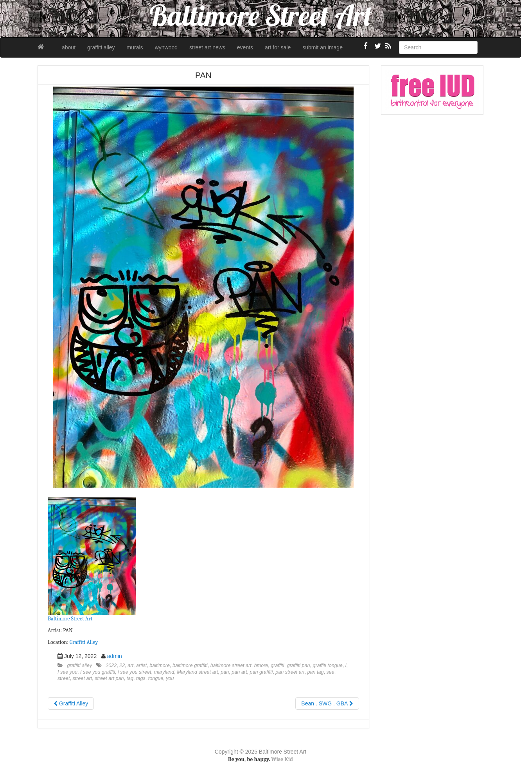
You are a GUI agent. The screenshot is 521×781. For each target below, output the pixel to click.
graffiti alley (101, 47)
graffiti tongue (327, 665)
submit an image (322, 47)
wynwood (166, 47)
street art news (207, 47)
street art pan (109, 678)
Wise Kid (282, 759)
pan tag (315, 672)
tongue (155, 678)
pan (225, 672)
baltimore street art (231, 665)
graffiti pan (298, 665)
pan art (239, 672)
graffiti (277, 665)
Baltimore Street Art (70, 618)
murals (135, 47)
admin (114, 656)
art (130, 665)
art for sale (278, 47)
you (170, 678)
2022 (111, 665)
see (330, 672)
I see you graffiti (97, 672)
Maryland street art (197, 672)
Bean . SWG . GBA (327, 703)
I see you (67, 672)
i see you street (134, 672)
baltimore (159, 665)
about (68, 47)
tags (141, 678)
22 (122, 665)
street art (82, 678)
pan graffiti (261, 672)
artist (141, 665)
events (245, 47)
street (63, 678)
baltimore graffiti (190, 665)
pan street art (289, 672)
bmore (261, 665)
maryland (164, 672)
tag (129, 678)
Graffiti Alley (84, 642)
